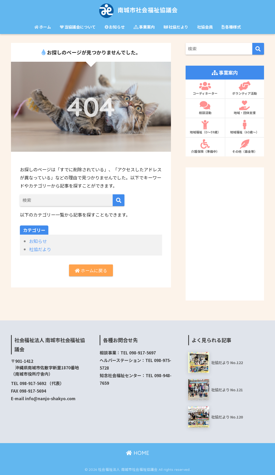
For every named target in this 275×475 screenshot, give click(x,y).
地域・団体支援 (244, 108)
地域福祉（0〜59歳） (205, 127)
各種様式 (231, 27)
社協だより (176, 27)
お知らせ (115, 27)
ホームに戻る (91, 270)
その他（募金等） (244, 146)
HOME (137, 453)
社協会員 (205, 27)
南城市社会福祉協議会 (137, 10)
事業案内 (144, 27)
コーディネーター (205, 88)
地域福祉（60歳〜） (244, 127)
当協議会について (78, 27)
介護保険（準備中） (205, 146)
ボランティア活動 (244, 88)
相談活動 (205, 108)
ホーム (42, 27)
